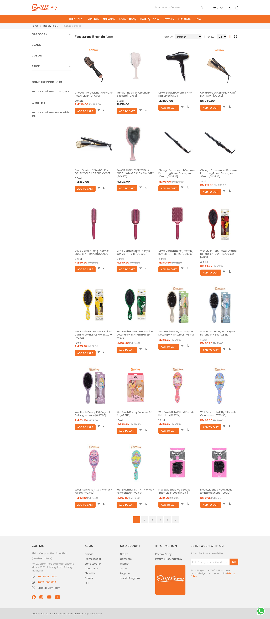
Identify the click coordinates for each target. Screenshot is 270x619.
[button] (98, 110)
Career (89, 578)
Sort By (168, 37)
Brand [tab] (36, 45)
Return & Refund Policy (168, 559)
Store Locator (93, 563)
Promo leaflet (93, 559)
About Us (90, 573)
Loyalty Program (130, 578)
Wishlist (124, 563)
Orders (124, 554)
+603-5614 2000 (47, 576)
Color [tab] (37, 56)
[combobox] (178, 7)
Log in (123, 568)
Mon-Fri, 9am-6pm (49, 588)
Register (125, 573)
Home (35, 25)
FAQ (87, 583)
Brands (89, 554)
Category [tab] (39, 34)
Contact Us (91, 568)
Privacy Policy (163, 554)
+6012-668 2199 (47, 582)
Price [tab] (36, 66)
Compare (126, 559)
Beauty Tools (50, 25)
